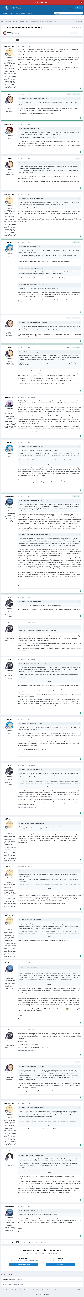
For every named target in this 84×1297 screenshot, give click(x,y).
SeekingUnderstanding (42, 500)
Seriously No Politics (41, 2)
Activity (11, 13)
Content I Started (20, 13)
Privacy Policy (39, 1294)
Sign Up (79, 7)
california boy (9, 46)
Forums (5, 14)
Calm (9, 597)
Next (33, 40)
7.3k (9, 510)
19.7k (10, 1165)
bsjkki (9, 242)
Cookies (46, 1294)
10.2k (10, 60)
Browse (30, 13)
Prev (6, 40)
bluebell (11, 32)
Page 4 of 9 (43, 40)
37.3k (10, 108)
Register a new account (24, 1264)
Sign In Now (60, 1264)
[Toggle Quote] (20, 98)
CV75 (9, 1151)
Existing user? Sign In (67, 8)
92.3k (10, 611)
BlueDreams (9, 496)
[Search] (62, 13)
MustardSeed (9, 124)
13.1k (10, 412)
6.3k (10, 138)
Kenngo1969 (9, 398)
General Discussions (23, 34)
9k (9, 256)
